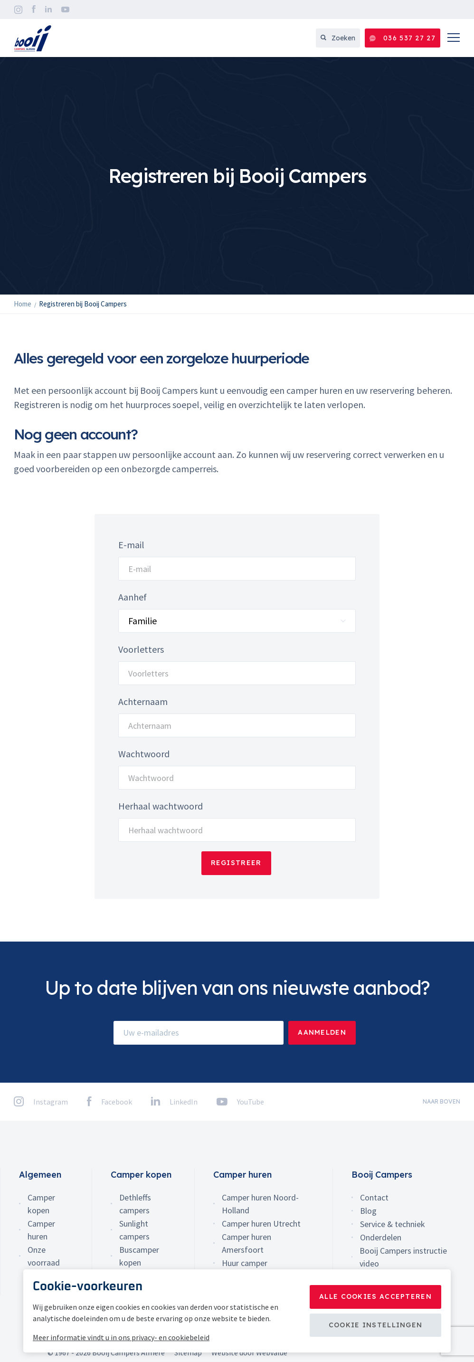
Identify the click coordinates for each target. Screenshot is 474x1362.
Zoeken (338, 38)
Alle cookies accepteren (375, 1296)
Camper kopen (41, 1204)
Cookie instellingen (376, 1325)
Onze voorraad (44, 1256)
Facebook (34, 9)
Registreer (236, 862)
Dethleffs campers (135, 1204)
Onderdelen (380, 1237)
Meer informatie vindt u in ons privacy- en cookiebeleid (121, 1337)
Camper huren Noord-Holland (260, 1204)
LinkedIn (48, 9)
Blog (368, 1210)
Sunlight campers (134, 1230)
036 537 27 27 (403, 38)
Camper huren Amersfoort (246, 1243)
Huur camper (244, 1262)
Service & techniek (392, 1224)
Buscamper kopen (139, 1256)
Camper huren (41, 1230)
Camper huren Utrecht (261, 1223)
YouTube (65, 9)
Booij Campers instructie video (403, 1257)
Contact (374, 1197)
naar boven (441, 1101)
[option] (237, 176)
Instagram (18, 10)
